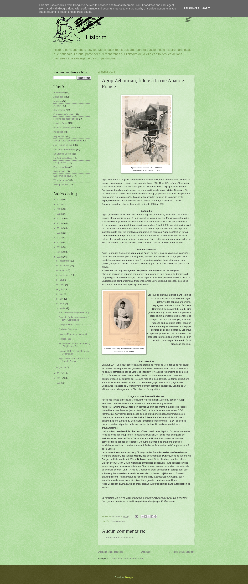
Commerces (59, 110)
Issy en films (59, 136)
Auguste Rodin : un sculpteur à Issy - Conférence (74, 318)
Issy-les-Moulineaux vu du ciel (74, 334)
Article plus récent (110, 552)
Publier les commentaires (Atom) (128, 558)
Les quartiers (59, 162)
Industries (58, 132)
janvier (63, 367)
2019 (59, 228)
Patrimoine (58, 171)
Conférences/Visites (63, 114)
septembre (64, 275)
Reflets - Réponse (68, 329)
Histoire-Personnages (64, 127)
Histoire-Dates (60, 123)
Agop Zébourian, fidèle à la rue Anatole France (74, 359)
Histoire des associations (65, 118)
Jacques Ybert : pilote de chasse (75, 324)
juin (61, 289)
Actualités (58, 97)
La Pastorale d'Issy (62, 158)
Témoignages (118, 521)
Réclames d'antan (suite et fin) (74, 312)
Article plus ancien (182, 552)
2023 (59, 209)
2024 (59, 204)
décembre (64, 260)
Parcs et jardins (61, 167)
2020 (59, 223)
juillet (62, 284)
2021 (59, 218)
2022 (59, 214)
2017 (59, 237)
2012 (59, 373)
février (62, 308)
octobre (63, 270)
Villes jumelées (60, 184)
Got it (206, 8)
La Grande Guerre (62, 153)
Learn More (191, 8)
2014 (59, 252)
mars (62, 303)
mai (61, 294)
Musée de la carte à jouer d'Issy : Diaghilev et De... (74, 344)
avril (61, 299)
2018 (59, 233)
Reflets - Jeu (65, 338)
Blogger (129, 577)
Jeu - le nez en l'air (62, 145)
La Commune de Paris (64, 149)
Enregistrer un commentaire (119, 537)
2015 (59, 247)
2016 (59, 242)
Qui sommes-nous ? (63, 176)
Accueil (146, 552)
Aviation (57, 105)
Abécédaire (59, 92)
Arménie (57, 101)
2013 (59, 256)
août (61, 280)
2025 (59, 199)
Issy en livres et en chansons (67, 140)
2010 (59, 383)
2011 (59, 378)
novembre (64, 265)
